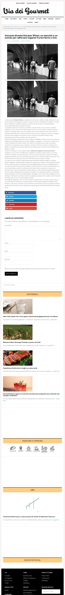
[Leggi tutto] (55, 505)
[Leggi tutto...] (54, 305)
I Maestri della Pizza (28, 580)
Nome (7, 228)
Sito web (7, 244)
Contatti (25, 566)
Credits (7, 568)
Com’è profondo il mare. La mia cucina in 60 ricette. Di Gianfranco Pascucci (29, 502)
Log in (43, 590)
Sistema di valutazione (29, 563)
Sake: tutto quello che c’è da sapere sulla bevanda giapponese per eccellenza (30, 302)
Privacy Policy (45, 561)
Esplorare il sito (27, 561)
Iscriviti (6, 575)
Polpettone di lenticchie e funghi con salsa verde (20, 353)
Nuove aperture (27, 578)
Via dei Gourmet (31, 11)
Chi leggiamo (8, 563)
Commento (8, 210)
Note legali (45, 566)
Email (6, 236)
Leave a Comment (25, 41)
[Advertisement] (32, 406)
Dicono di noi (8, 566)
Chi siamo (7, 561)
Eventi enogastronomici (29, 575)
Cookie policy (45, 563)
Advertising (26, 568)
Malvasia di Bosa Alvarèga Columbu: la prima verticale (22, 327)
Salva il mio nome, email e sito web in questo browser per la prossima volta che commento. (30, 254)
